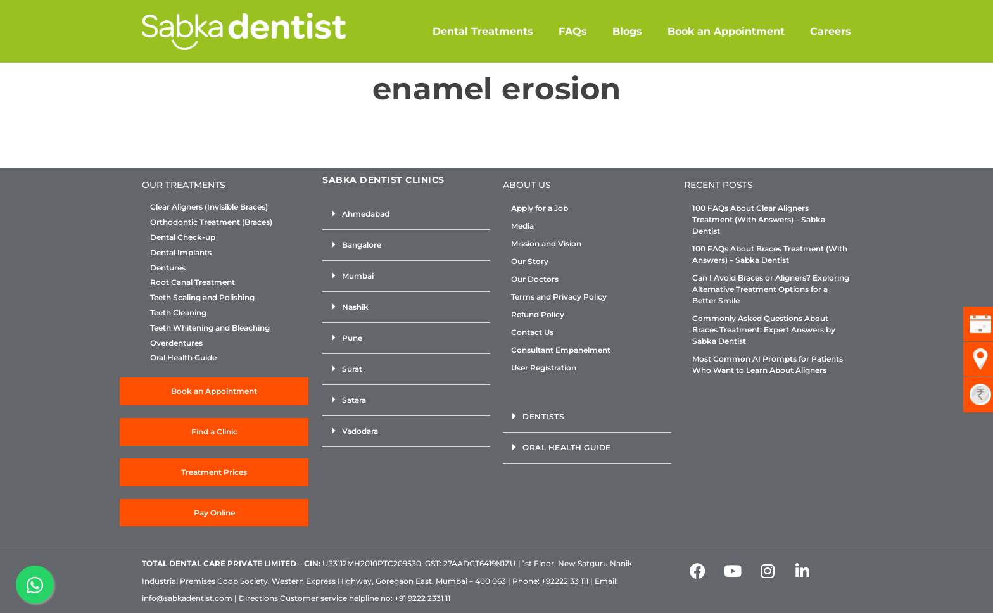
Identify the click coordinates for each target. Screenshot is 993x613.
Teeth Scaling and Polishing (202, 297)
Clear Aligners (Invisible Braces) (209, 207)
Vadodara (360, 431)
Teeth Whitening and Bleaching (210, 328)
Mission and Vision (546, 243)
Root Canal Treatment (192, 282)
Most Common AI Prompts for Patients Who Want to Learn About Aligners (767, 364)
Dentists (543, 416)
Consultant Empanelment (560, 350)
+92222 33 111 (564, 581)
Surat (352, 369)
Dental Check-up (182, 237)
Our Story (529, 261)
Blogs (627, 31)
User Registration (543, 367)
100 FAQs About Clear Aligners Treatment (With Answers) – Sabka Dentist (758, 219)
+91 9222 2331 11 (422, 598)
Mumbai (358, 276)
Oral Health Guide (183, 357)
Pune (352, 338)
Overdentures (176, 343)
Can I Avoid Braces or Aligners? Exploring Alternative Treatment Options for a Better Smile (770, 289)
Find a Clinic (214, 431)
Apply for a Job (539, 208)
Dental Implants (181, 252)
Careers (830, 31)
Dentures (168, 267)
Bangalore (361, 245)
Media (522, 226)
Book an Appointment (726, 31)
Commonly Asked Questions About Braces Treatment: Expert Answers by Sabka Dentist (763, 329)
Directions (258, 598)
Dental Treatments (483, 31)
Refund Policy (537, 314)
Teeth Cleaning (178, 312)
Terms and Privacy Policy (559, 296)
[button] (406, 214)
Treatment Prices (214, 472)
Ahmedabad (365, 213)
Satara (354, 400)
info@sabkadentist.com (187, 598)
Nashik (355, 307)
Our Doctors (535, 279)
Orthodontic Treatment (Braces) (211, 222)
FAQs (573, 31)
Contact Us (532, 332)
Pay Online (214, 512)
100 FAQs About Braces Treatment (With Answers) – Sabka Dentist (769, 254)
